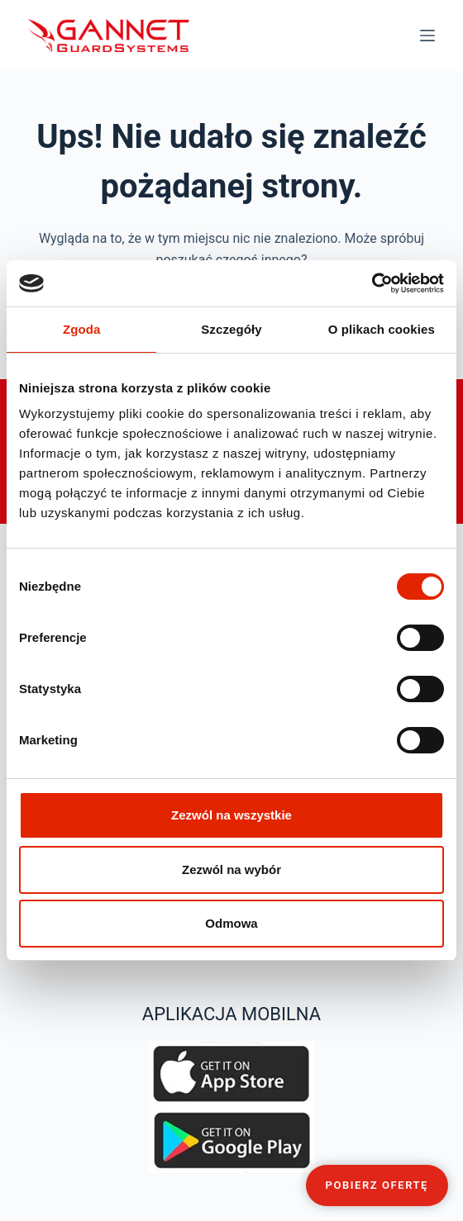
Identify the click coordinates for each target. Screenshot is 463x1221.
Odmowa (231, 923)
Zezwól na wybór (231, 869)
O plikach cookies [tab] (381, 329)
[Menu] (427, 35)
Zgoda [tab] (82, 329)
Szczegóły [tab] (231, 329)
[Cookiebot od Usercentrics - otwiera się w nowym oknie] (371, 283)
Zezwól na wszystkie (231, 815)
